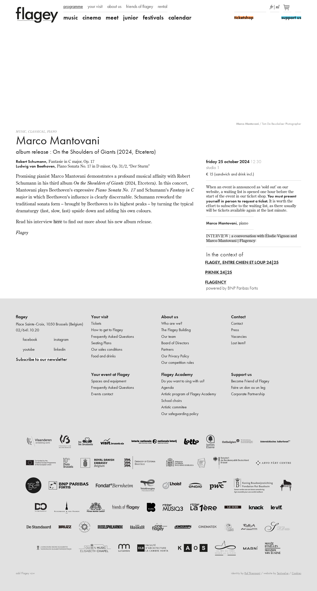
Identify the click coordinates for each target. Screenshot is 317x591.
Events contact (102, 393)
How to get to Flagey (107, 329)
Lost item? (238, 342)
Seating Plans (101, 342)
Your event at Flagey (110, 374)
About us (169, 316)
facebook (30, 339)
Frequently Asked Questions (112, 336)
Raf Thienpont (252, 573)
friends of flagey (139, 6)
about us (114, 6)
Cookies (296, 573)
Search (298, 7)
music (70, 17)
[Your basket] (287, 9)
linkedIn (263, 7)
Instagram (246, 7)
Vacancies (239, 336)
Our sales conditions (106, 349)
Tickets (96, 323)
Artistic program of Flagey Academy (188, 393)
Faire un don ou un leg (248, 387)
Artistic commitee (174, 407)
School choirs (171, 400)
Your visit (99, 316)
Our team (168, 336)
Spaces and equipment (108, 381)
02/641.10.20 (27, 330)
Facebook (237, 7)
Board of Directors (175, 342)
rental (162, 6)
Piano (52, 131)
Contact (238, 316)
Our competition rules (177, 362)
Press (235, 329)
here (57, 221)
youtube (29, 349)
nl (277, 6)
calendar (179, 17)
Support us (241, 374)
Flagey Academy (177, 374)
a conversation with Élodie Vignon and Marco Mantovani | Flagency (251, 238)
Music (21, 131)
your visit (95, 6)
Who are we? (171, 323)
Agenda (167, 387)
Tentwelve (283, 573)
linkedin (60, 349)
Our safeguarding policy (179, 413)
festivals (153, 17)
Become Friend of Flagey (250, 381)
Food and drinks (103, 356)
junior (130, 17)
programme (73, 6)
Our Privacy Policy (175, 356)
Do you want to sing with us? (183, 381)
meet (112, 17)
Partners (167, 349)
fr (271, 6)
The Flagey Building (176, 329)
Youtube (255, 7)
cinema (91, 17)
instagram (61, 339)
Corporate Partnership (248, 393)
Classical (36, 131)
